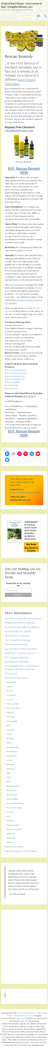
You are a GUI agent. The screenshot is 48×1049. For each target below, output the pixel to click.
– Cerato (9, 699)
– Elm (7, 725)
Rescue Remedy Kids (15, 376)
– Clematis (10, 716)
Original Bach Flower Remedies (20, 622)
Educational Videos (14, 846)
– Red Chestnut (12, 786)
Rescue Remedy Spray (15, 370)
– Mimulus (10, 764)
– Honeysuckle (12, 747)
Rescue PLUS (11, 388)
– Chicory (9, 712)
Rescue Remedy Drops (16, 373)
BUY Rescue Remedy (24, 168)
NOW (24, 172)
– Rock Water (11, 794)
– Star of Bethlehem (14, 803)
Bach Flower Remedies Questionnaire (23, 618)
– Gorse (9, 734)
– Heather (10, 738)
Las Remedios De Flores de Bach (21, 648)
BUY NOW (28, 396)
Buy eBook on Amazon (31, 549)
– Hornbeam (11, 751)
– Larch (8, 760)
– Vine (8, 816)
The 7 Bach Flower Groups (18, 640)
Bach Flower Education (16, 644)
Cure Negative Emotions (17, 657)
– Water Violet (12, 825)
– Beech (8, 690)
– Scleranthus (11, 799)
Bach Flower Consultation (17, 635)
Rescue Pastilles (12, 382)
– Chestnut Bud (12, 708)
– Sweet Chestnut (13, 807)
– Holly (8, 742)
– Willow (9, 842)
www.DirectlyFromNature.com (25, 492)
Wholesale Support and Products (21, 851)
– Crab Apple (11, 721)
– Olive (8, 777)
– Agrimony (10, 682)
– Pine (8, 781)
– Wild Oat (10, 833)
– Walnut (9, 820)
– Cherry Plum (12, 703)
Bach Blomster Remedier (17, 661)
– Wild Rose (10, 838)
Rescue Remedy (18, 116)
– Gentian (9, 729)
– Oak (7, 773)
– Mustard (10, 768)
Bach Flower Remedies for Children (22, 627)
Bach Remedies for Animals (18, 631)
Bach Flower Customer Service (20, 653)
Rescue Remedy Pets (15, 379)
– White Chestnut (13, 829)
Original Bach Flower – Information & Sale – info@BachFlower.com (21, 5)
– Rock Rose (11, 790)
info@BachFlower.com (19, 130)
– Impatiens (11, 755)
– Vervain (9, 812)
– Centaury (10, 695)
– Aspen (9, 686)
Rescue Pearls (11, 385)
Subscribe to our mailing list (18, 584)
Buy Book (31, 544)
